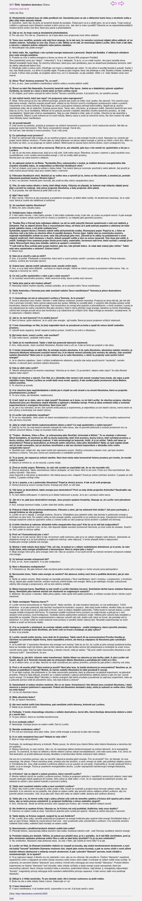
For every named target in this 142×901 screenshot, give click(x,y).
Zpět (11, 898)
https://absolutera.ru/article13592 (31, 893)
